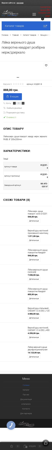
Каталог (26, 390)
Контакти (26, 409)
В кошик (13, 96)
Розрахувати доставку (14, 112)
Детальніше (34, 221)
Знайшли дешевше (12, 108)
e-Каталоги (26, 404)
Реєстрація (11, 15)
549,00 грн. (33, 216)
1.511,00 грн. (34, 236)
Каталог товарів (26, 25)
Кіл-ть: (8, 103)
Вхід (3, 15)
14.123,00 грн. (34, 352)
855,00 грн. (33, 294)
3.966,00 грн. (34, 313)
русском (20, 3)
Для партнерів (26, 413)
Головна (26, 385)
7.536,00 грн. (34, 275)
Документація (26, 399)
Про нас (26, 395)
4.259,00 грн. (34, 333)
